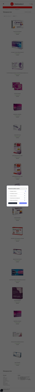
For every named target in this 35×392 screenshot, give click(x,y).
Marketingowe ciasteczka (13, 193)
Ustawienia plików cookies (14, 188)
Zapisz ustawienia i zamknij (12, 203)
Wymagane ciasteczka (13, 191)
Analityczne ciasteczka (13, 195)
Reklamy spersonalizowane (14, 200)
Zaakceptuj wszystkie (23, 203)
